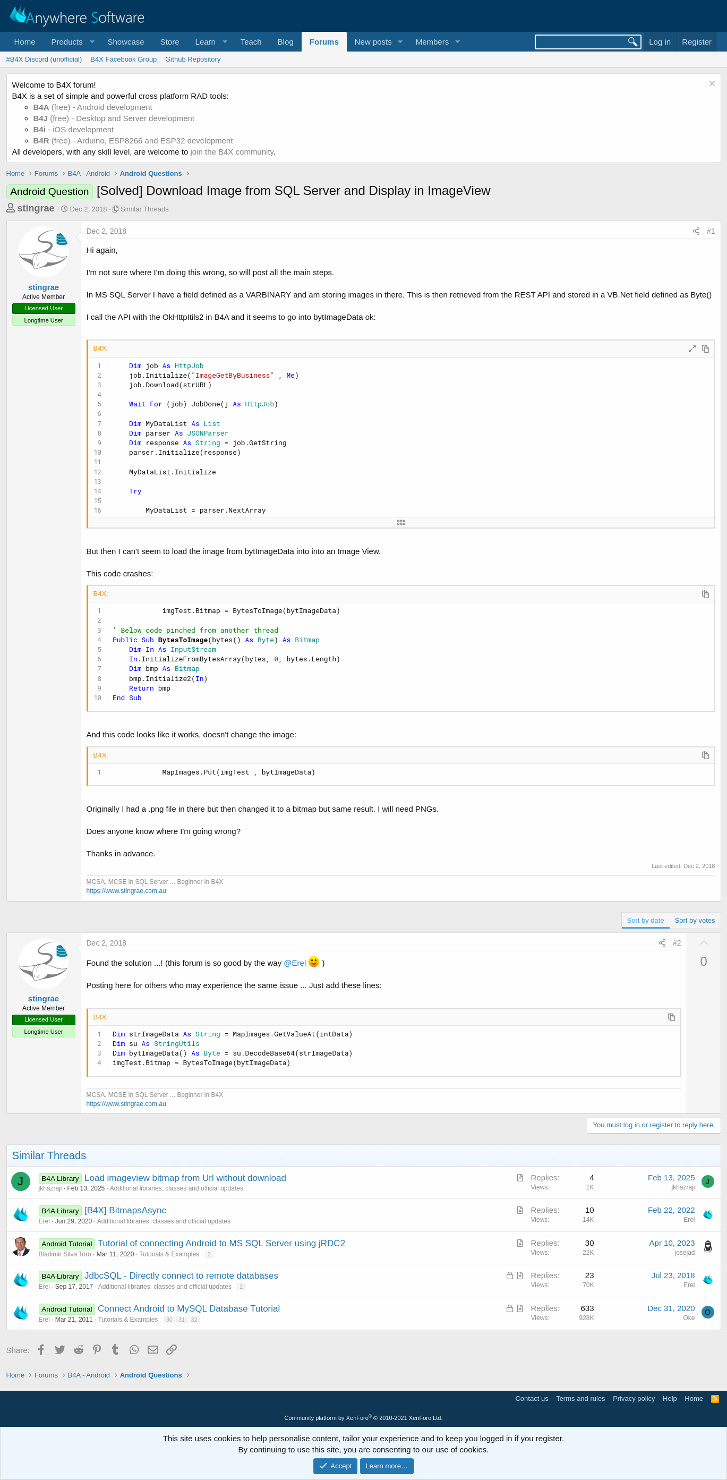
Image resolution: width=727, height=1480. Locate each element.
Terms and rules (580, 1398)
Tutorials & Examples (169, 1254)
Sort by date (645, 920)
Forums (324, 41)
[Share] (696, 232)
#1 (711, 231)
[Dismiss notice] (710, 84)
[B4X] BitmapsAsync (125, 1210)
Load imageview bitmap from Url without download (185, 1178)
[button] (72, 42)
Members (432, 41)
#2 (677, 943)
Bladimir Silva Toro (65, 1254)
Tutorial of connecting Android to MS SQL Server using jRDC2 (221, 1243)
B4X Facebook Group (123, 59)
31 (181, 1319)
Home (25, 41)
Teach (251, 41)
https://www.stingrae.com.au (126, 891)
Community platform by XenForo (364, 1418)
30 (169, 1319)
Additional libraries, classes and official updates (176, 1188)
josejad (684, 1252)
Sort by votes (695, 920)
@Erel (295, 962)
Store (169, 41)
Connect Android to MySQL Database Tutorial (189, 1309)
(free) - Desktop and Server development (114, 118)
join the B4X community (231, 151)
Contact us (531, 1398)
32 (194, 1319)
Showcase (125, 41)
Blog (286, 41)
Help (670, 1398)
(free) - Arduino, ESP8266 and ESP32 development (133, 140)
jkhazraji (50, 1188)
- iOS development (73, 129)
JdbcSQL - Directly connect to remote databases (181, 1276)
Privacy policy (634, 1398)
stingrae (36, 208)
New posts (373, 41)
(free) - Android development (92, 107)
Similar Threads (145, 209)
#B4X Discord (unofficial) (44, 59)
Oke (689, 1318)
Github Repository (192, 59)
